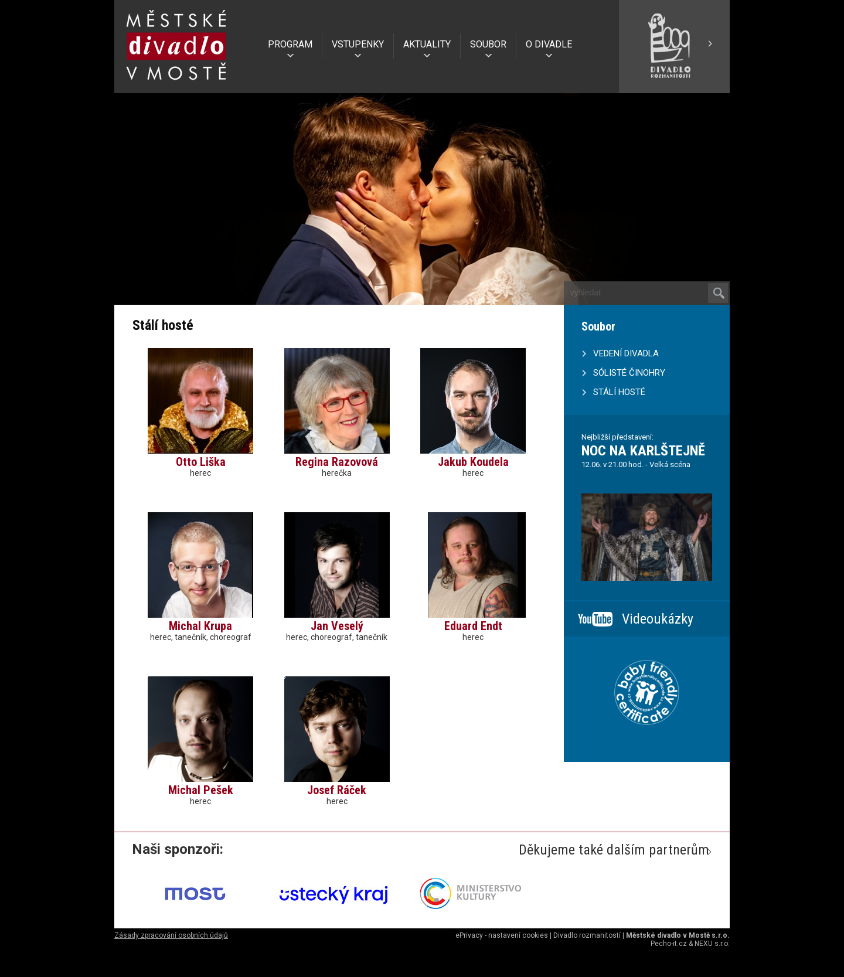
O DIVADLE (549, 44)
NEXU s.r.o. (712, 943)
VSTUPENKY (358, 44)
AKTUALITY (427, 44)
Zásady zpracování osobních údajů (171, 935)
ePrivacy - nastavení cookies (501, 935)
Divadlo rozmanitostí (587, 935)
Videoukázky (657, 619)
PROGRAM (290, 44)
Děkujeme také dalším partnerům (614, 850)
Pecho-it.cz (669, 943)
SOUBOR (488, 44)
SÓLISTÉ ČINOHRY (629, 372)
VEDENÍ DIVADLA (626, 353)
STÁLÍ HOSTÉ (619, 392)
